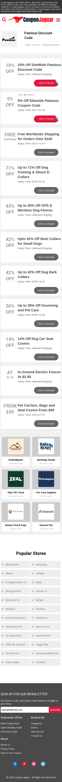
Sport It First (41, 626)
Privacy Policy (8, 748)
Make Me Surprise (13, 644)
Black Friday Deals (10, 723)
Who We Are (37, 731)
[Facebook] (15, 764)
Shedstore (39, 617)
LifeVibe (38, 573)
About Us (5, 744)
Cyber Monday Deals (11, 727)
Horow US (39, 591)
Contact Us (36, 735)
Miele (37, 582)
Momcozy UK (10, 599)
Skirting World (11, 591)
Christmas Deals (9, 731)
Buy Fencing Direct (13, 617)
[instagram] (33, 764)
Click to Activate (46, 152)
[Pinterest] (24, 764)
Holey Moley (10, 662)
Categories (36, 723)
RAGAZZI (8, 608)
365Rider (39, 662)
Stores (34, 727)
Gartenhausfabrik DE (45, 653)
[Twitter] (43, 764)
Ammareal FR (41, 635)
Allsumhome (10, 564)
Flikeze (7, 573)
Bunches (38, 608)
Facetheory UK (11, 626)
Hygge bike (40, 644)
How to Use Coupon (11, 752)
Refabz (38, 599)
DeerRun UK (10, 653)
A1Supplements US (13, 582)
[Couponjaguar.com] (31, 23)
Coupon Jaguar (22, 777)
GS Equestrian (11, 635)
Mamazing (39, 564)
